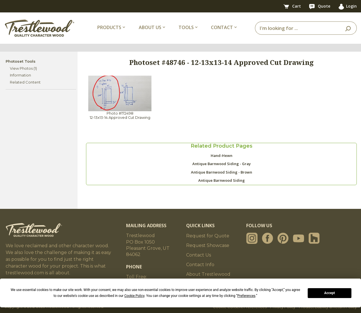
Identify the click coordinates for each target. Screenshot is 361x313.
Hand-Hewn (221, 155)
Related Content (25, 82)
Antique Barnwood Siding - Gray (221, 163)
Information (20, 75)
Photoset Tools (21, 61)
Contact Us (198, 255)
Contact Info (200, 264)
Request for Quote (207, 235)
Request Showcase (207, 245)
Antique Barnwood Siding (221, 180)
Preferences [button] (246, 296)
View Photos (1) (23, 68)
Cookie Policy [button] (134, 296)
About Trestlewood (208, 274)
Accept (329, 293)
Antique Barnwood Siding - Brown (221, 172)
